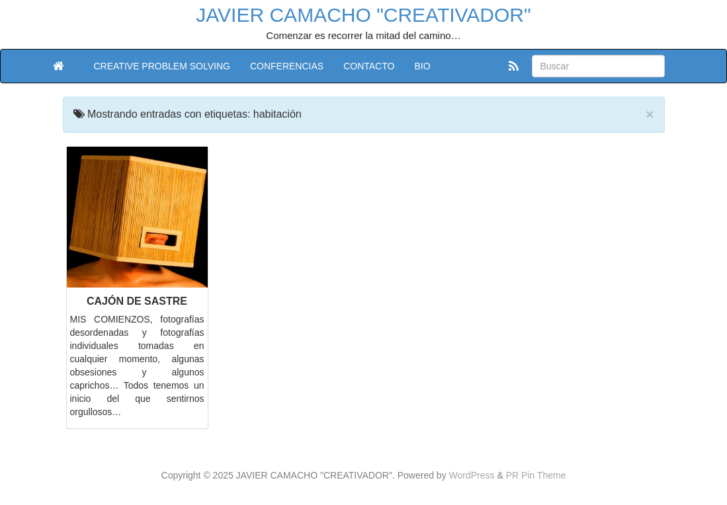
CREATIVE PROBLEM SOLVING (162, 66)
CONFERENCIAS (286, 66)
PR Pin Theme (536, 475)
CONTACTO (368, 66)
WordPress (472, 475)
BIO (422, 66)
